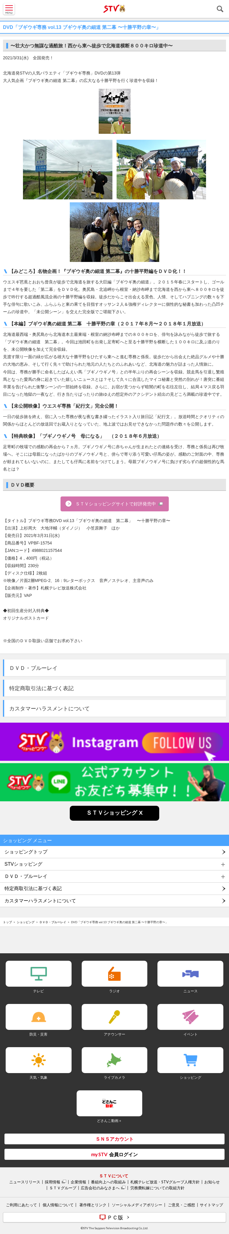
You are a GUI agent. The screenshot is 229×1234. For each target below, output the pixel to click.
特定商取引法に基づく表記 (41, 688)
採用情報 (52, 1181)
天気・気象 (38, 1077)
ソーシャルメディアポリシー (137, 1204)
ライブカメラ (114, 1077)
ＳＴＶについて (113, 1175)
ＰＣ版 (115, 1217)
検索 (220, 9)
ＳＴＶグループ (62, 1187)
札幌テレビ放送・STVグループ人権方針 (165, 1181)
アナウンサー (114, 1034)
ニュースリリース (24, 1181)
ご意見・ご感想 (181, 1204)
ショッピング (26, 922)
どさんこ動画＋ (109, 1120)
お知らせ (212, 1181)
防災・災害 (38, 1034)
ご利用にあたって (21, 1204)
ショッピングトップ (25, 851)
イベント (190, 1034)
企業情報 (78, 1181)
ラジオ (114, 991)
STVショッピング (23, 864)
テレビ (38, 991)
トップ (7, 922)
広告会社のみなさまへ (100, 1187)
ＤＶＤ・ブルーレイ (33, 668)
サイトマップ (211, 1204)
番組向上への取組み (108, 1181)
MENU (9, 9)
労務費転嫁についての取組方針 (157, 1187)
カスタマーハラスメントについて (49, 709)
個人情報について (58, 1204)
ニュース (190, 991)
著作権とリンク (92, 1204)
